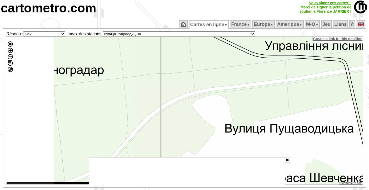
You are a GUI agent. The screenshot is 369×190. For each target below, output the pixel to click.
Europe (264, 24)
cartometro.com (48, 8)
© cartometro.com (351, 183)
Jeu (327, 24)
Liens (341, 24)
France (241, 24)
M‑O (313, 24)
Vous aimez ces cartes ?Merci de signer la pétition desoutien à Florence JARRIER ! (325, 7)
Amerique (290, 24)
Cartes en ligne (209, 24)
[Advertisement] (187, 171)
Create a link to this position (338, 39)
